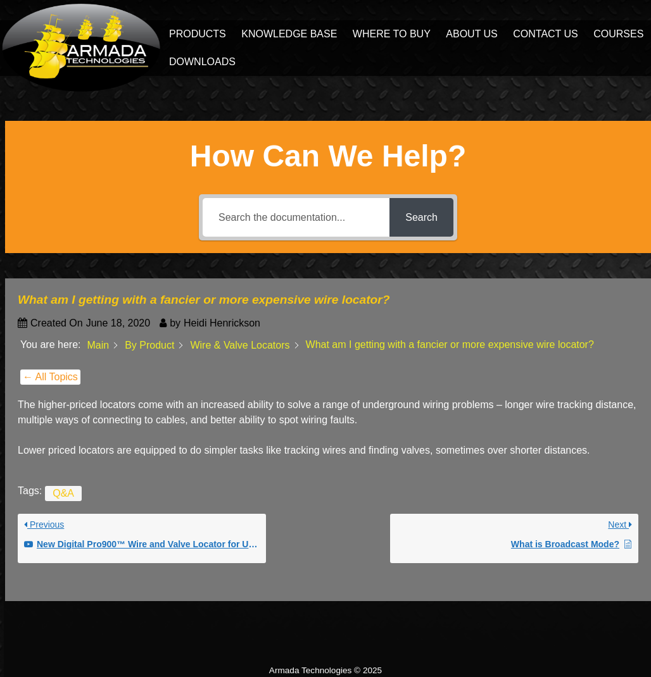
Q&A (63, 493)
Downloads (202, 61)
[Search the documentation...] (296, 217)
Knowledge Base (289, 33)
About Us (472, 33)
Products (197, 33)
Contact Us (545, 33)
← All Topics (50, 376)
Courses (618, 33)
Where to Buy (392, 33)
